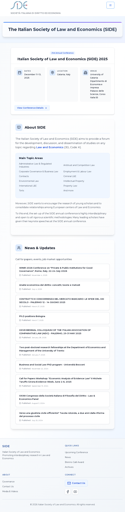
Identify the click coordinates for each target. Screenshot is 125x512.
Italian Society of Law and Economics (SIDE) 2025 (62, 59)
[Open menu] (110, 5)
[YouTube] (75, 492)
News (68, 457)
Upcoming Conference (76, 452)
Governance (8, 481)
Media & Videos (10, 491)
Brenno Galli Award (74, 462)
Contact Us (8, 486)
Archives (69, 467)
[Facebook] (68, 492)
